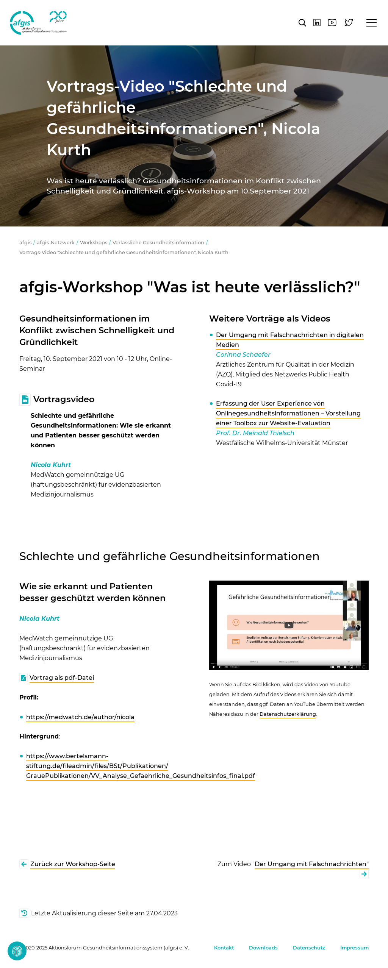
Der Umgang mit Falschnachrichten (310, 864)
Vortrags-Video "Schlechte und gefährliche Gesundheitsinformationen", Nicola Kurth (123, 252)
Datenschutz (309, 948)
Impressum (354, 948)
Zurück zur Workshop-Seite (72, 864)
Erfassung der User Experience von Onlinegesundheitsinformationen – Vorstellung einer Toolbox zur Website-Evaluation (288, 413)
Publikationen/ (145, 766)
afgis (38, 22)
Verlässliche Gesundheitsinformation (158, 242)
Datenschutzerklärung (288, 714)
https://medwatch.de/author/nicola (80, 717)
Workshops (93, 242)
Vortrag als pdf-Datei (62, 677)
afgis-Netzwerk (56, 242)
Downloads (263, 948)
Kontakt (224, 948)
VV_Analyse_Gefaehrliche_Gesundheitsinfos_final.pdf (173, 775)
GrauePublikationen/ (58, 775)
